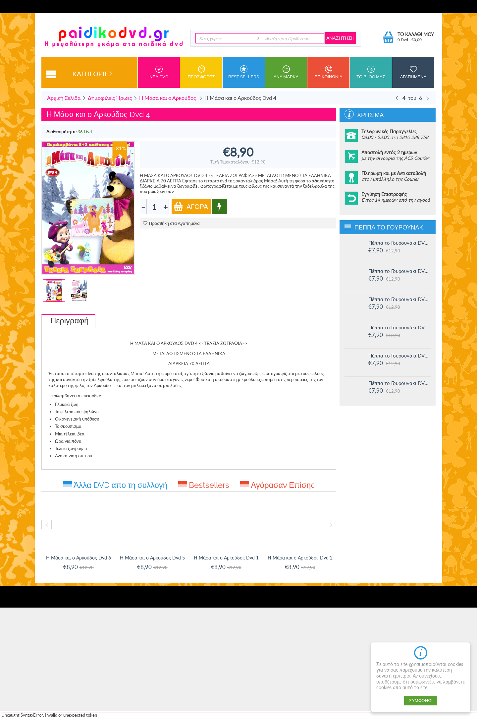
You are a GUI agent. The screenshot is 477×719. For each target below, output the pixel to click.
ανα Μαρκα (286, 72)
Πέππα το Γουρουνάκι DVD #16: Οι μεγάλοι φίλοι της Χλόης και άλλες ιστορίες (399, 243)
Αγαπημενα (413, 72)
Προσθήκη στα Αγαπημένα (171, 223)
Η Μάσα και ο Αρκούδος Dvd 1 (226, 557)
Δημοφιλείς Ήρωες (110, 98)
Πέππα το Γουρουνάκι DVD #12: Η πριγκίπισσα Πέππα (399, 356)
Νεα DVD (159, 72)
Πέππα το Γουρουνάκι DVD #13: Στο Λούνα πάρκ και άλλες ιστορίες (399, 327)
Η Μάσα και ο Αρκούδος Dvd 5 (152, 557)
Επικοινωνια (328, 72)
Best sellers (244, 72)
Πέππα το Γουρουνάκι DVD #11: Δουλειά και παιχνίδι (399, 383)
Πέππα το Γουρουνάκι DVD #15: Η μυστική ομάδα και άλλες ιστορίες (399, 271)
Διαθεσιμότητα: (61, 131)
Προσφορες (201, 72)
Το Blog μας (371, 72)
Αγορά (191, 206)
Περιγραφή (69, 320)
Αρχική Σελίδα (63, 98)
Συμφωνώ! (420, 700)
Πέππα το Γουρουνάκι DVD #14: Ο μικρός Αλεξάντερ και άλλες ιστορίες (399, 299)
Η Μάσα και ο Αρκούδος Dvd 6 (78, 557)
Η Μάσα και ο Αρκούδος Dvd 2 (300, 557)
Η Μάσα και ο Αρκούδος (168, 98)
